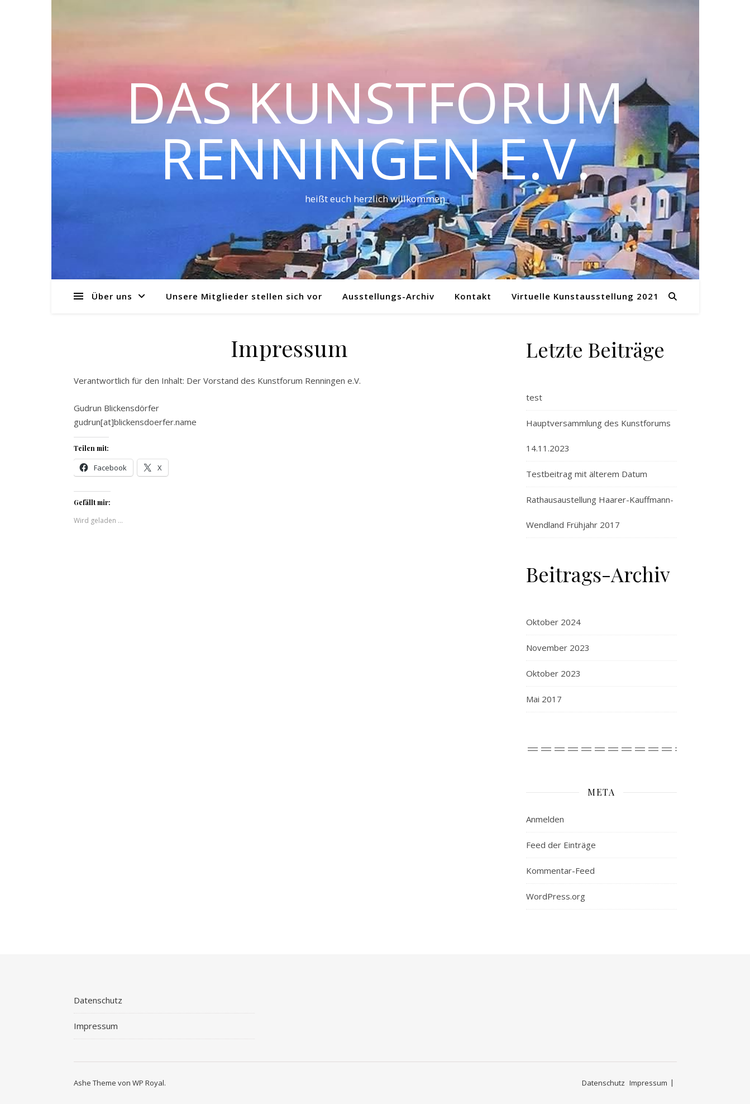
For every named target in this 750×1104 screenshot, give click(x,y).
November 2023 (558, 647)
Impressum (96, 1025)
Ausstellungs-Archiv (388, 296)
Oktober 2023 (553, 673)
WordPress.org (555, 896)
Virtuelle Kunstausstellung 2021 (585, 296)
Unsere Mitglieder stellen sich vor (244, 296)
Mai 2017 (544, 699)
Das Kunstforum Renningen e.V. (375, 129)
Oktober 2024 (553, 621)
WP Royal (148, 1083)
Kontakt (473, 296)
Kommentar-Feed (560, 870)
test (534, 397)
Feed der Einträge (561, 844)
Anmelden (545, 819)
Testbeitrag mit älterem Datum (586, 473)
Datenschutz (98, 1000)
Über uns (112, 296)
